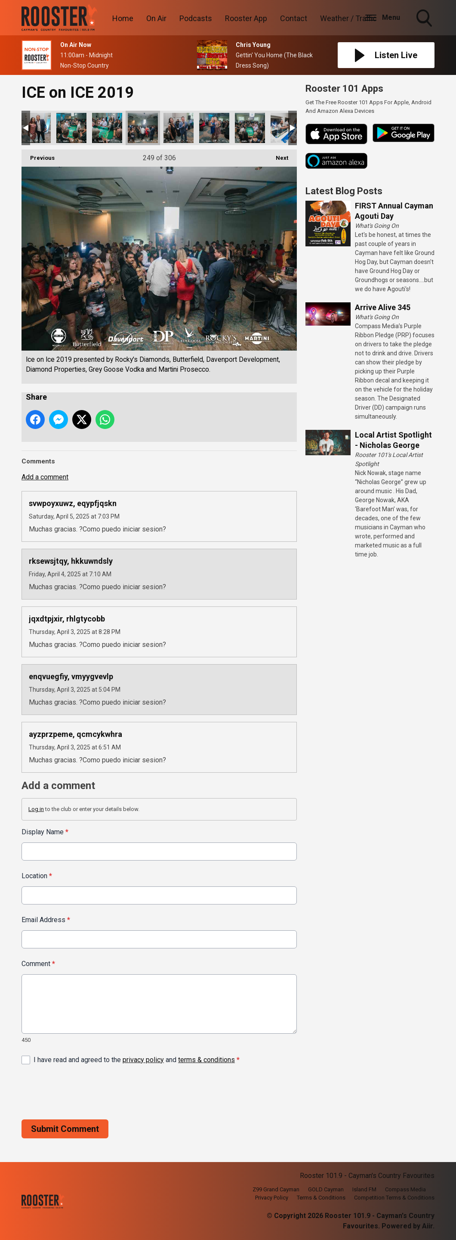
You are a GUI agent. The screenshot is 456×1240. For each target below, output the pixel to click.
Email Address (46, 920)
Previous (38, 155)
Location (37, 876)
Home (122, 18)
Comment (38, 964)
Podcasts (195, 18)
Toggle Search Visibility (425, 18)
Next (277, 155)
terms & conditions (206, 1059)
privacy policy (143, 1059)
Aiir (427, 1226)
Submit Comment (65, 1128)
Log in (36, 809)
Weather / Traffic (348, 18)
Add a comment (45, 477)
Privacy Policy (271, 1197)
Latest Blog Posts (343, 191)
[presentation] (87, 1092)
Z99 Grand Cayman (276, 1189)
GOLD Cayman (326, 1189)
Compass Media (405, 1189)
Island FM (364, 1189)
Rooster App (246, 18)
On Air (156, 18)
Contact (293, 18)
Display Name (45, 832)
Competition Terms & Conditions (394, 1197)
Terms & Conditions (321, 1197)
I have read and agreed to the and (137, 1059)
